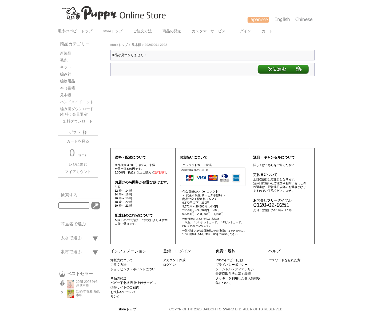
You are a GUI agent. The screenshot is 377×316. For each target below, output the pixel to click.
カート (267, 31)
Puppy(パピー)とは (229, 260)
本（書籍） (69, 88)
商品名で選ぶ (73, 224)
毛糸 (64, 60)
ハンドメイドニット (77, 102)
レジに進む (78, 165)
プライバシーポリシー (232, 265)
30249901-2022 (156, 45)
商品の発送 (171, 31)
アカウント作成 (174, 260)
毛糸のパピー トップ (75, 31)
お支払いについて (123, 292)
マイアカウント (78, 172)
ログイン (243, 31)
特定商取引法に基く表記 (233, 274)
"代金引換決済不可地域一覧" (199, 234)
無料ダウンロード (76, 121)
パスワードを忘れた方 (284, 260)
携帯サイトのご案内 (124, 287)
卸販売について (121, 260)
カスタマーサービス (208, 31)
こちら (269, 165)
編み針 (65, 74)
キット (65, 67)
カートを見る (78, 141)
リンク (115, 296)
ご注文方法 (142, 31)
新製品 (65, 53)
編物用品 (67, 81)
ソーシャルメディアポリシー (236, 269)
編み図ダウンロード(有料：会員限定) (77, 111)
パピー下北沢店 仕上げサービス (133, 283)
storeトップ (112, 31)
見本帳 (65, 95)
